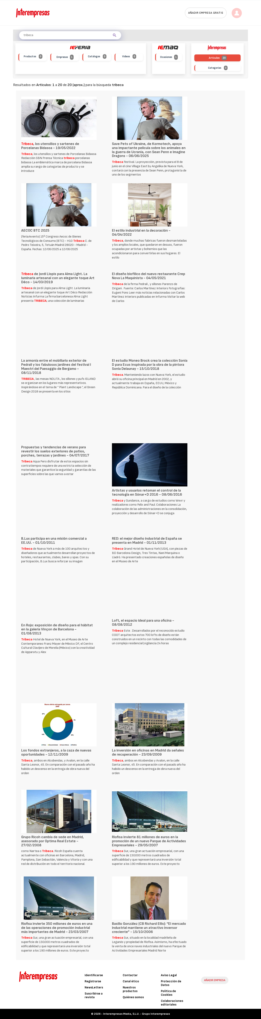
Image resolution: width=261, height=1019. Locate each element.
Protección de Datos (171, 983)
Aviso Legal (169, 975)
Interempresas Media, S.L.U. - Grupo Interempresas (136, 1014)
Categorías (218, 68)
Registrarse (93, 981)
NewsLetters (94, 987)
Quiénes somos (133, 997)
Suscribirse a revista (94, 995)
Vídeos (129, 57)
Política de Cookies (168, 993)
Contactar (130, 975)
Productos (33, 57)
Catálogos (97, 57)
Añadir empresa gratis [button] (205, 12)
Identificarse (94, 975)
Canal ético (131, 981)
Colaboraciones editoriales (172, 1003)
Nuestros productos (130, 989)
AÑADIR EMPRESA (214, 980)
